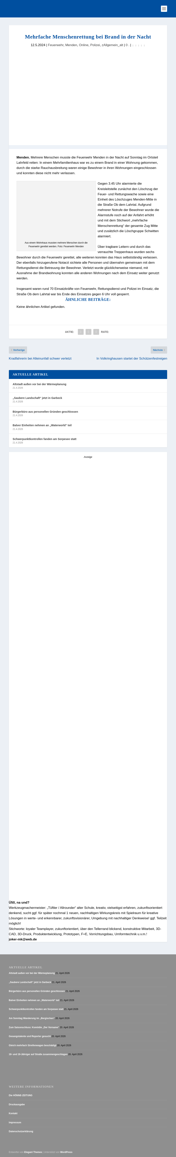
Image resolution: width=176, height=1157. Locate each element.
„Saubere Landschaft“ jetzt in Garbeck (37, 397)
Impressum (15, 1122)
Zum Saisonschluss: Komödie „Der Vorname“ (34, 1027)
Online (83, 45)
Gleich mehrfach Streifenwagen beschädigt (32, 1045)
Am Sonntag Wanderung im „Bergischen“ (32, 1018)
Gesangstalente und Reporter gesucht (30, 1036)
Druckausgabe (17, 1104)
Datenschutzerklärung (21, 1131)
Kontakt (13, 1113)
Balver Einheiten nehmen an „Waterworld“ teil (42, 425)
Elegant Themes (33, 1152)
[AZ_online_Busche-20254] (79, 600)
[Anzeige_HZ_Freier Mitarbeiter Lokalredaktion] (88, 896)
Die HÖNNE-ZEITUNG (20, 1095)
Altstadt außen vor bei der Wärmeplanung (39, 384)
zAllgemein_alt (112, 45)
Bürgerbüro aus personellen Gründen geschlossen (45, 411)
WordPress (66, 1152)
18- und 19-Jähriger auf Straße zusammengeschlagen (38, 1054)
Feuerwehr (55, 45)
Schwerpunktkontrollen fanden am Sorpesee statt (45, 439)
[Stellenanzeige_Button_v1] (43, 669)
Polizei (95, 45)
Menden (71, 45)
